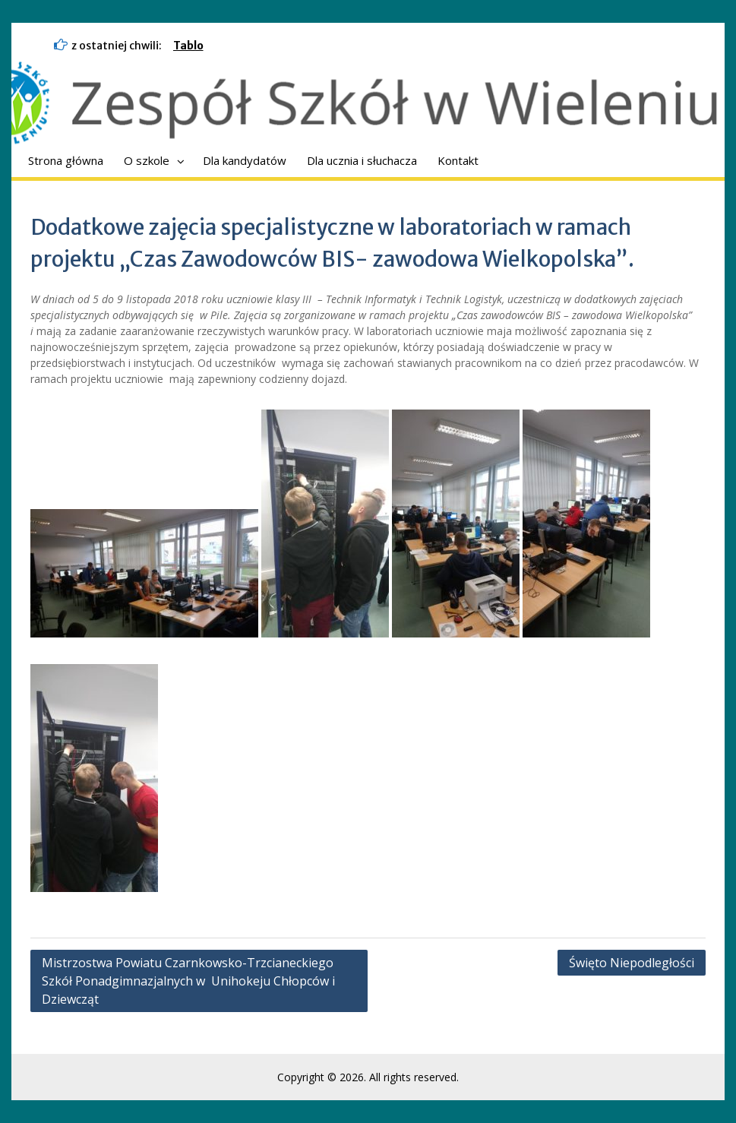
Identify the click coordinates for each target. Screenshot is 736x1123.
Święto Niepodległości (631, 962)
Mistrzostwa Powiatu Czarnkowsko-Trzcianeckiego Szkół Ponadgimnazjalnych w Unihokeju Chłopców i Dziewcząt (188, 981)
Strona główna (65, 160)
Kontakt (458, 160)
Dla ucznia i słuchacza (362, 160)
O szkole (146, 160)
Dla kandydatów (244, 160)
